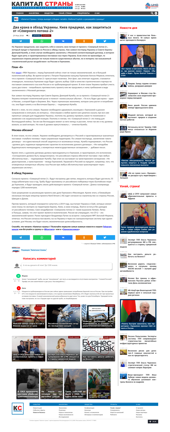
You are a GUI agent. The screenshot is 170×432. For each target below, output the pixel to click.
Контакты (139, 417)
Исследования (64, 417)
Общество (48, 13)
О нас (97, 13)
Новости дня (128, 28)
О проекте (139, 408)
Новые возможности (66, 415)
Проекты (113, 404)
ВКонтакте (49, 229)
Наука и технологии (65, 412)
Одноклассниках (71, 229)
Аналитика (34, 13)
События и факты (39, 410)
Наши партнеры (141, 412)
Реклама (139, 415)
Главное (20, 13)
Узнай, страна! (65, 13)
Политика (62, 410)
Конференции (89, 408)
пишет (19, 72)
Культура (88, 410)
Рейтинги (113, 415)
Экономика (40, 306)
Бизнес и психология (92, 412)
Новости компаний (116, 412)
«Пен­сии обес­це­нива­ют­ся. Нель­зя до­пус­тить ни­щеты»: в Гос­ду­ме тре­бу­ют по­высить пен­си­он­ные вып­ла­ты (138, 162)
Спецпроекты (83, 13)
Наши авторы (140, 410)
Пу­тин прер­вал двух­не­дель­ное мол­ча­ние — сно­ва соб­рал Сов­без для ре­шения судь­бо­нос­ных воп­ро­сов (138, 229)
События (36, 404)
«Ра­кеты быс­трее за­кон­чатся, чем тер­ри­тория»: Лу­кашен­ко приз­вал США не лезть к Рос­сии (138, 326)
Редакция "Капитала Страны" (34, 250)
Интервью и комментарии (94, 415)
